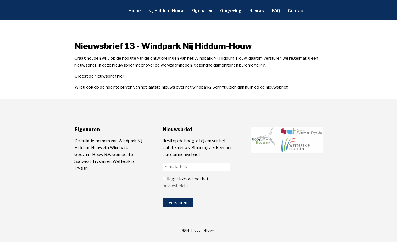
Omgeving (231, 10)
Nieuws (256, 10)
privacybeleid (175, 185)
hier (120, 76)
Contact (296, 10)
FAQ (276, 10)
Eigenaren (201, 10)
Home (134, 10)
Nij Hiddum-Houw (166, 10)
